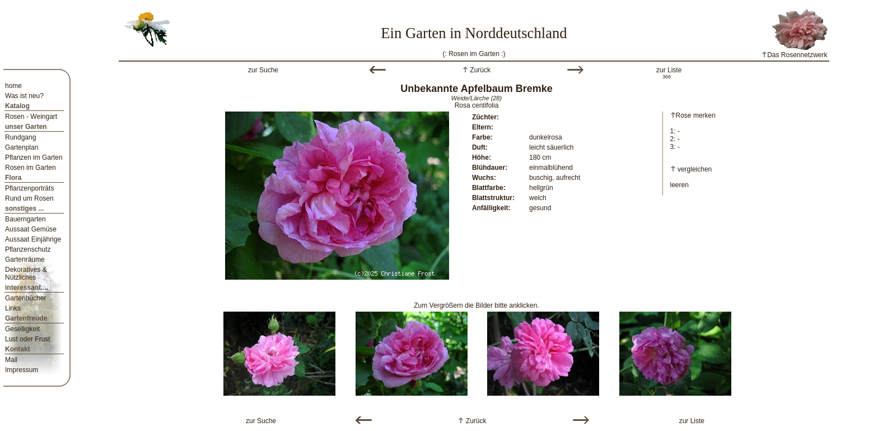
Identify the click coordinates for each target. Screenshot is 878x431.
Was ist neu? (24, 96)
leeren (679, 185)
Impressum (21, 370)
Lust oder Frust (27, 339)
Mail (11, 360)
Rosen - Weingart (31, 117)
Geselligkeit (22, 329)
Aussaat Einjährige (33, 239)
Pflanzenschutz (27, 249)
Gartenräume (25, 259)
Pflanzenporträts (29, 188)
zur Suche (263, 70)
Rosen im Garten (30, 168)
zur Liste (668, 70)
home (13, 86)
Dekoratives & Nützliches (26, 273)
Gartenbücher (25, 298)
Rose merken (693, 115)
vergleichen (695, 169)
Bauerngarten (25, 219)
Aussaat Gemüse (31, 229)
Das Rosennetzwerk (794, 55)
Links (13, 308)
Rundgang (20, 137)
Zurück (479, 70)
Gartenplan (21, 147)
